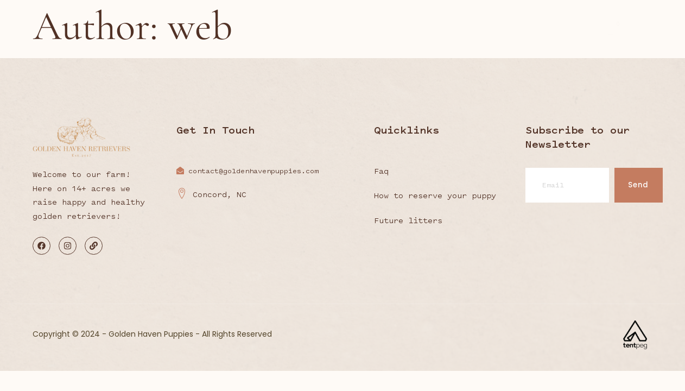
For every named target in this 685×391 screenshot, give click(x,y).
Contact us (547, 33)
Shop (493, 33)
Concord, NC (211, 195)
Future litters (408, 220)
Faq (381, 171)
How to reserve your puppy (435, 195)
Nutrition (363, 32)
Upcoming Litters (431, 32)
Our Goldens (306, 32)
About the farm (238, 32)
